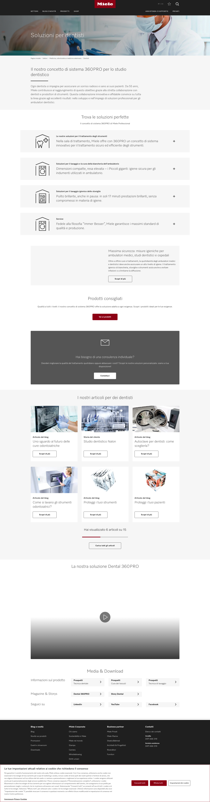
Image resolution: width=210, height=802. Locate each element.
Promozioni (35, 741)
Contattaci (105, 378)
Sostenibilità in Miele (77, 736)
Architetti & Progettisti (116, 745)
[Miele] (105, 4)
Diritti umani (74, 759)
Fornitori (110, 755)
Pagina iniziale (36, 58)
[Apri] (174, 141)
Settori (34, 11)
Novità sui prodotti (38, 736)
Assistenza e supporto (157, 11)
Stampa (72, 745)
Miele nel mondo (76, 741)
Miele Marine (112, 736)
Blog (32, 732)
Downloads (35, 750)
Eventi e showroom (39, 745)
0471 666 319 (151, 739)
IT (158, 4)
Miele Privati (112, 732)
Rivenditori (111, 750)
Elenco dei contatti (153, 732)
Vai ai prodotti (105, 319)
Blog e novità (49, 11)
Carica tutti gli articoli (105, 548)
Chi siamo (73, 732)
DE (162, 4)
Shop (76, 11)
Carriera (72, 750)
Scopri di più (120, 280)
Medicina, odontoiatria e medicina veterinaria (65, 58)
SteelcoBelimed (113, 741)
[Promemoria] (169, 4)
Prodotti (65, 11)
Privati (176, 11)
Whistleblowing (75, 755)
